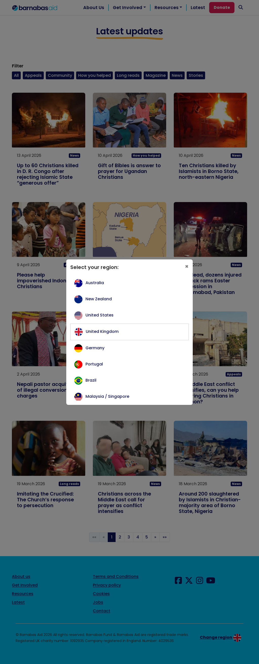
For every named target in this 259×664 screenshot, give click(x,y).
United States (99, 315)
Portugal (94, 364)
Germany (94, 348)
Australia (94, 283)
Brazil (90, 380)
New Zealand (98, 299)
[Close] (187, 266)
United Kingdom (102, 331)
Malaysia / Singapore (107, 396)
